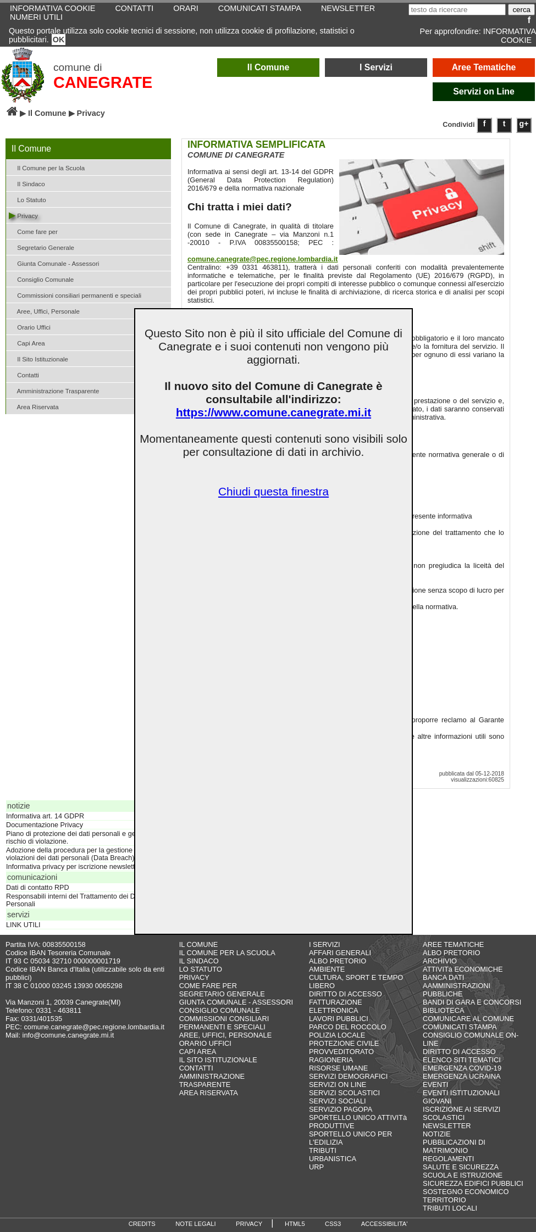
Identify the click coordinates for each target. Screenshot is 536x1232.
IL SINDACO (199, 961)
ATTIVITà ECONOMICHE (463, 969)
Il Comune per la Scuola (47, 167)
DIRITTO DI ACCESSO (345, 994)
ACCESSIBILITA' (384, 1223)
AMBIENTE (327, 969)
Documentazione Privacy (44, 825)
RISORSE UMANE (338, 1068)
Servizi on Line (484, 91)
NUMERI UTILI (36, 17)
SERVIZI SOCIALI (337, 1101)
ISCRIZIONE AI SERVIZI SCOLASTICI (461, 1113)
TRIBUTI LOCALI (450, 1208)
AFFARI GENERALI (340, 953)
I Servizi (376, 67)
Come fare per (33, 231)
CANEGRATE (102, 82)
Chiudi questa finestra (273, 491)
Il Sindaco (27, 183)
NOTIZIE (436, 1134)
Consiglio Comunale (41, 278)
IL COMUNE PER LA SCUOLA (227, 953)
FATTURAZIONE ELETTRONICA (335, 1006)
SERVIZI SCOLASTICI (344, 1093)
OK (59, 39)
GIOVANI (437, 1101)
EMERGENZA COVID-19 (462, 1068)
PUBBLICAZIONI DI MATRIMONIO (454, 1146)
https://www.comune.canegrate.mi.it (273, 412)
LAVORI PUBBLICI (338, 1018)
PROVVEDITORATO (341, 1051)
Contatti (24, 374)
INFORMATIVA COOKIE (509, 35)
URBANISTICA (332, 1159)
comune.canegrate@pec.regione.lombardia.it (262, 259)
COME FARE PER (208, 986)
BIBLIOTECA (443, 1010)
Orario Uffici (30, 326)
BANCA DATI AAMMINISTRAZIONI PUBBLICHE (456, 985)
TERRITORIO (444, 1200)
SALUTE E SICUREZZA (461, 1167)
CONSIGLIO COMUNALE (219, 1010)
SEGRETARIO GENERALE (222, 994)
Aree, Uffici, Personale (44, 310)
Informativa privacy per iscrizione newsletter (73, 867)
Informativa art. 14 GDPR (45, 816)
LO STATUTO (200, 969)
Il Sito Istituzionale (38, 358)
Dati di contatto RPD (37, 887)
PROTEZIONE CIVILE (344, 1043)
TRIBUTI (322, 1150)
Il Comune (268, 67)
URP (316, 1167)
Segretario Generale (41, 247)
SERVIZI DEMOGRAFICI (348, 1076)
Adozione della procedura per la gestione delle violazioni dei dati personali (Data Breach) (77, 854)
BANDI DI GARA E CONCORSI (472, 1002)
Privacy (23, 215)
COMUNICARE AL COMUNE (468, 1018)
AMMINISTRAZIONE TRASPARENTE (212, 1080)
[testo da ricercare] (457, 9)
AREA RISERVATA (208, 1093)
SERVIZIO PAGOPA (340, 1109)
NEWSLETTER (447, 1126)
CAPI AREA (198, 1051)
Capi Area (27, 342)
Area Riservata (34, 406)
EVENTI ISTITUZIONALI (461, 1093)
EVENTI (435, 1084)
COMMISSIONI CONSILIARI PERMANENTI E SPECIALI (224, 1022)
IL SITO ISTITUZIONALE (218, 1060)
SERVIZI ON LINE (337, 1084)
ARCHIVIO (440, 961)
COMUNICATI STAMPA (459, 1027)
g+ (524, 123)
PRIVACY (194, 977)
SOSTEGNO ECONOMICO (466, 1192)
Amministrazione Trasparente (54, 390)
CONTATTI (196, 1068)
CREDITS (142, 1223)
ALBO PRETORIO (337, 961)
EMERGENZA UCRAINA (462, 1076)
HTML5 (295, 1223)
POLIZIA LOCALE (337, 1035)
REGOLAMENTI (448, 1159)
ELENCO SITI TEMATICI (462, 1060)
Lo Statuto (27, 199)
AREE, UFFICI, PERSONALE (225, 1035)
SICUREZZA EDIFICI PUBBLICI (473, 1183)
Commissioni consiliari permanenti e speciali (75, 294)
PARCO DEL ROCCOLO (347, 1027)
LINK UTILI (23, 925)
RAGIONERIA (331, 1060)
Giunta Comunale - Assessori (54, 262)
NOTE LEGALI (195, 1223)
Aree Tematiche (484, 67)
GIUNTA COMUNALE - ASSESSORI (236, 1002)
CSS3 (333, 1223)
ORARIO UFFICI (205, 1043)
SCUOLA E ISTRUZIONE (462, 1175)
